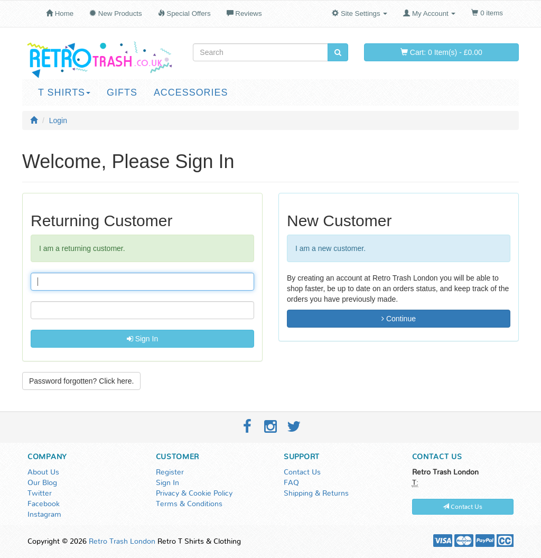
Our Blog (42, 483)
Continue (398, 318)
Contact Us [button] (462, 506)
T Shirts (64, 92)
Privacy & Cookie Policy (194, 493)
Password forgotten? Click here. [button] (81, 381)
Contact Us (302, 472)
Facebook (43, 504)
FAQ (291, 483)
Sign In (142, 338)
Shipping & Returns (316, 493)
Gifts (122, 92)
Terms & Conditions (189, 504)
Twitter (39, 493)
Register (170, 472)
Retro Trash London (122, 541)
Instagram (44, 514)
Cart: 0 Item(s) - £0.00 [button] (441, 52)
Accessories (191, 92)
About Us (43, 472)
